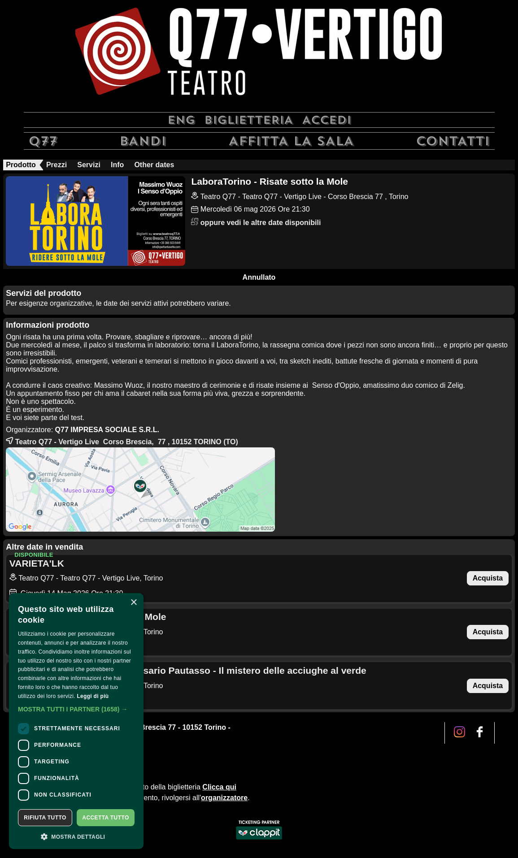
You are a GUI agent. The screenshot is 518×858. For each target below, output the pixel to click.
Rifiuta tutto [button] (45, 818)
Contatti (453, 141)
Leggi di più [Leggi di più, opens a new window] (93, 696)
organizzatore (224, 798)
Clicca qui (219, 787)
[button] (76, 709)
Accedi (326, 120)
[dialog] (76, 721)
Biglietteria (248, 120)
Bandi (142, 141)
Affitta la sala (291, 141)
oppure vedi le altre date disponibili (256, 222)
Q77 (42, 141)
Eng (181, 120)
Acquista (488, 578)
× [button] (133, 602)
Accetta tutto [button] (105, 818)
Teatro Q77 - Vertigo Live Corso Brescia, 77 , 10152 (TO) (122, 440)
